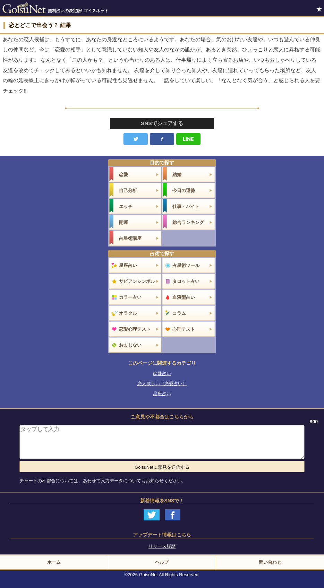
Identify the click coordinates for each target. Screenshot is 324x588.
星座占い (128, 265)
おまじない (130, 345)
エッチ (126, 206)
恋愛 (123, 174)
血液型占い (183, 297)
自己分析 (128, 190)
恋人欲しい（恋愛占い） (162, 383)
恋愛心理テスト (135, 329)
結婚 (176, 174)
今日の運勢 (183, 190)
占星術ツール (185, 265)
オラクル (128, 313)
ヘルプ (162, 562)
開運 (123, 222)
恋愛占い (162, 373)
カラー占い (130, 297)
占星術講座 (130, 238)
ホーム (54, 562)
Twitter (135, 139)
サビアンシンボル (137, 281)
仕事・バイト (185, 206)
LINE (188, 139)
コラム (179, 313)
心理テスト (183, 329)
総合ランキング (188, 222)
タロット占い (185, 281)
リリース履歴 (162, 546)
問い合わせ (270, 562)
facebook (162, 139)
